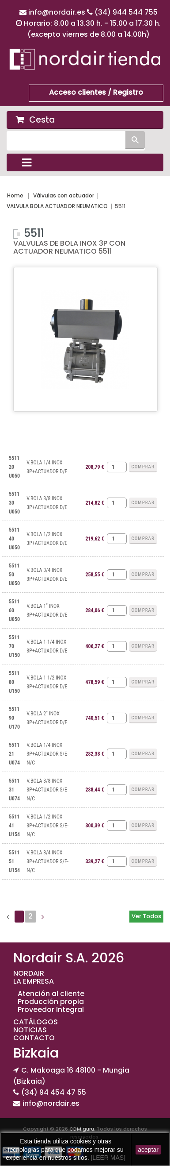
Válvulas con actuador (63, 195)
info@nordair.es (57, 12)
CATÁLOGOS (35, 1022)
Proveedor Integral (51, 1009)
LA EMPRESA (33, 981)
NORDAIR (28, 973)
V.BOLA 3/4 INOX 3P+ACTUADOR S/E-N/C (47, 861)
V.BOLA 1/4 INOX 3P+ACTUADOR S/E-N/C (47, 754)
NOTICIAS (30, 1030)
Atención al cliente (51, 993)
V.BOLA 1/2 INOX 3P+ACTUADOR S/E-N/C (47, 826)
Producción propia (51, 1001)
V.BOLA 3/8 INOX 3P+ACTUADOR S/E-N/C (47, 790)
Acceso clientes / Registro (96, 92)
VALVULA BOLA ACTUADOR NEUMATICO (57, 206)
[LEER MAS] (107, 1157)
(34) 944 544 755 (126, 12)
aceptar (148, 1149)
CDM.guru (81, 1128)
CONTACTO (34, 1038)
